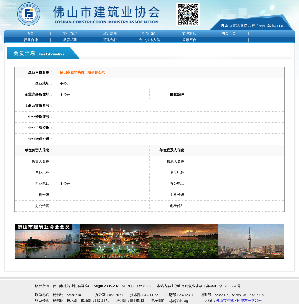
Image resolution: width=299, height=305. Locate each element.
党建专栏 (110, 40)
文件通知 (189, 33)
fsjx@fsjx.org (178, 301)
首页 (30, 33)
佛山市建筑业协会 (188, 286)
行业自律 (31, 40)
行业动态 (149, 33)
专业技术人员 (149, 40)
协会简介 (70, 33)
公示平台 (189, 40)
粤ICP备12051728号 (225, 286)
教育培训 (70, 40)
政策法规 (110, 33)
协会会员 (229, 33)
